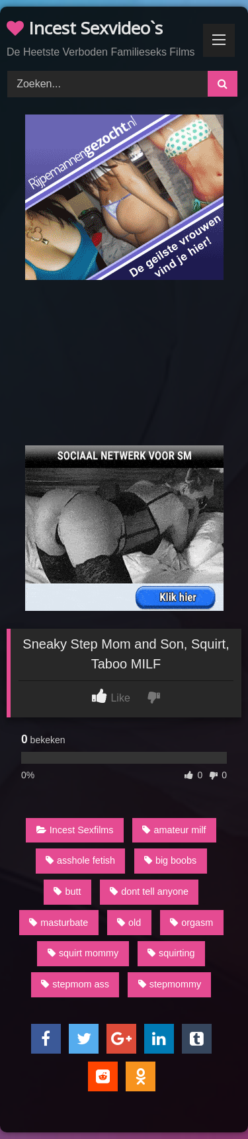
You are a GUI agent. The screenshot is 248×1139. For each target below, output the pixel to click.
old (129, 922)
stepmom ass (75, 984)
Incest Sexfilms (75, 830)
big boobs (170, 860)
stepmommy (169, 984)
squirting (170, 953)
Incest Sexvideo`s (85, 28)
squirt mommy (83, 953)
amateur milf (174, 830)
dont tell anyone (149, 891)
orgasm (191, 922)
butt (67, 891)
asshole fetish (80, 860)
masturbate (58, 922)
